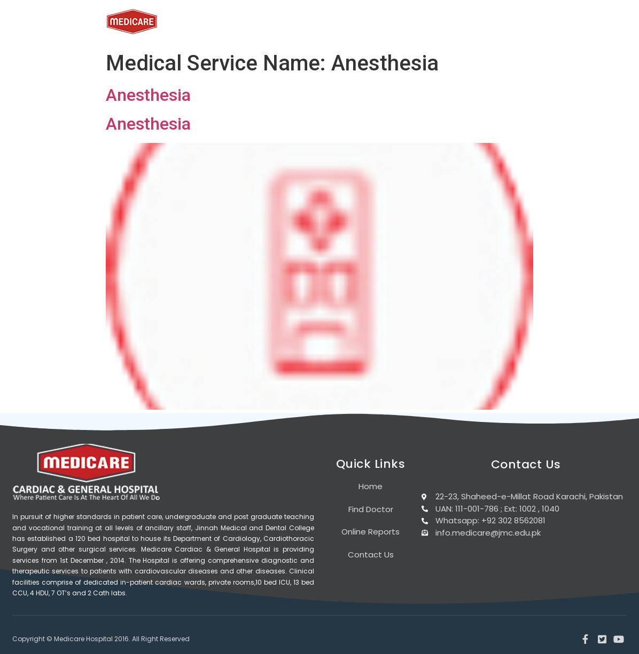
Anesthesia (148, 95)
